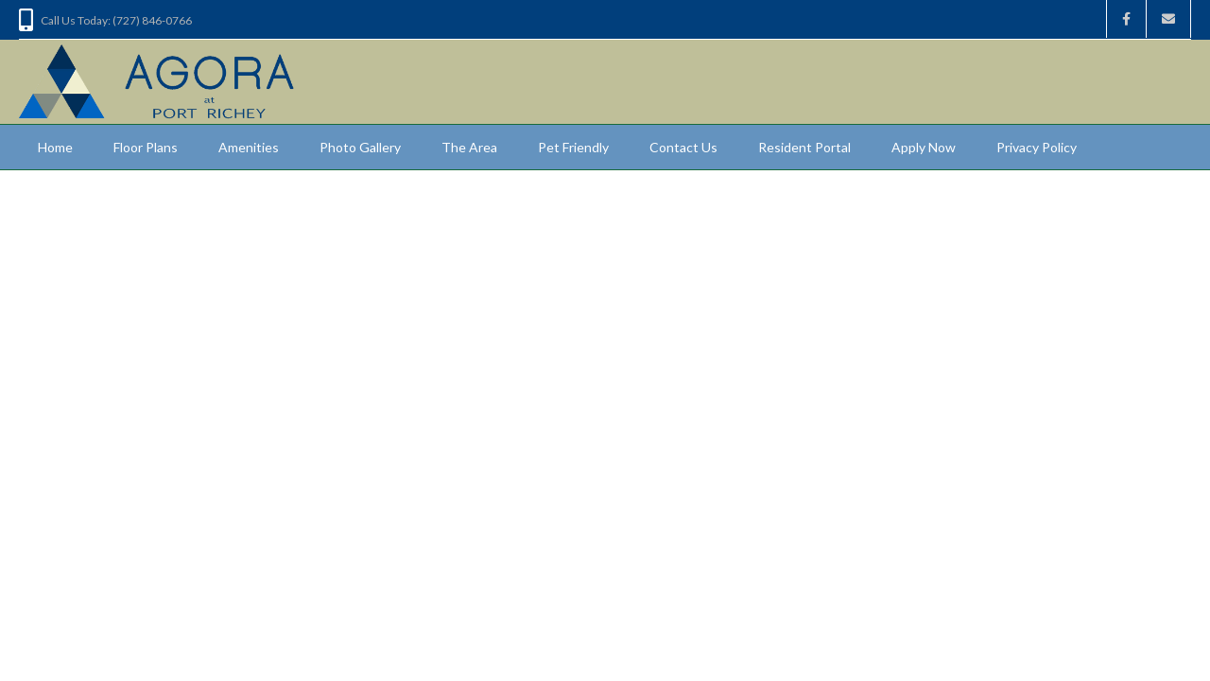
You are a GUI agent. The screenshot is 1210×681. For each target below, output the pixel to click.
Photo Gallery (360, 147)
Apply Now (923, 147)
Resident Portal (804, 147)
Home (55, 147)
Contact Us (683, 147)
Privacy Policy (1036, 147)
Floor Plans (145, 147)
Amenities (248, 147)
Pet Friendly (573, 147)
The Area (469, 147)
